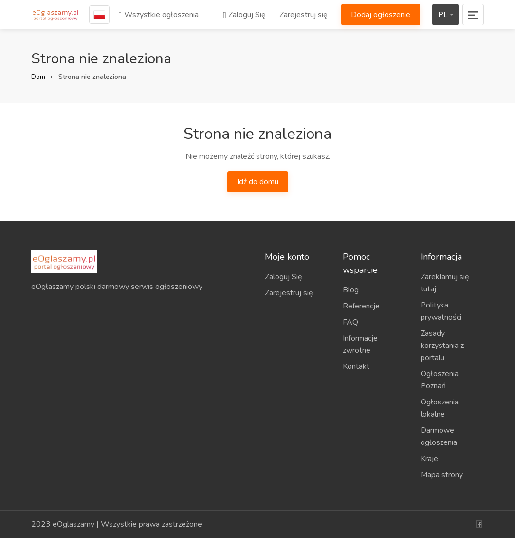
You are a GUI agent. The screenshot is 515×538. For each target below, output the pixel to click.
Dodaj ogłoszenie (380, 14)
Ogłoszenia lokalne (440, 408)
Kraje (429, 458)
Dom (38, 76)
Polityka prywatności (441, 311)
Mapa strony (442, 474)
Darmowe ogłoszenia (439, 436)
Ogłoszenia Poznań (440, 379)
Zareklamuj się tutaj (445, 282)
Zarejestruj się (303, 14)
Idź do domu (257, 181)
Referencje (361, 306)
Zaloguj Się (244, 14)
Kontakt (356, 366)
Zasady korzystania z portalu (442, 345)
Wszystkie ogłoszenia (159, 14)
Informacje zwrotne (360, 344)
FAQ (350, 322)
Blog (351, 290)
